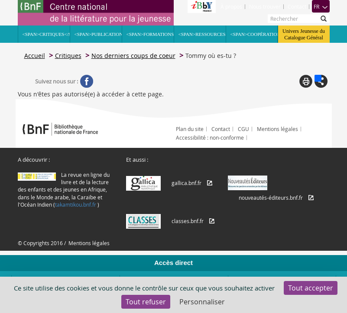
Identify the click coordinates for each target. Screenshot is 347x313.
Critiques (68, 55)
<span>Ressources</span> (202, 34)
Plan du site (190, 128)
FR (321, 6)
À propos (231, 6)
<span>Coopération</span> (254, 34)
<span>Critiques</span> (46, 34)
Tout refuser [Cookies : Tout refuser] (146, 302)
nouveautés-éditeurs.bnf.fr (271, 197)
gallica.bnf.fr (186, 182)
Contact (297, 6)
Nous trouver (265, 6)
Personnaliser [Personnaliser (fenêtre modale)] (202, 302)
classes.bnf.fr (188, 220)
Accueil (34, 55)
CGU (243, 128)
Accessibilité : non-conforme (210, 137)
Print (305, 81)
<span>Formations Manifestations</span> (150, 37)
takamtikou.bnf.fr (75, 204)
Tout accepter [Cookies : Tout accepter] (310, 288)
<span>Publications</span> (98, 34)
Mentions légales (277, 128)
